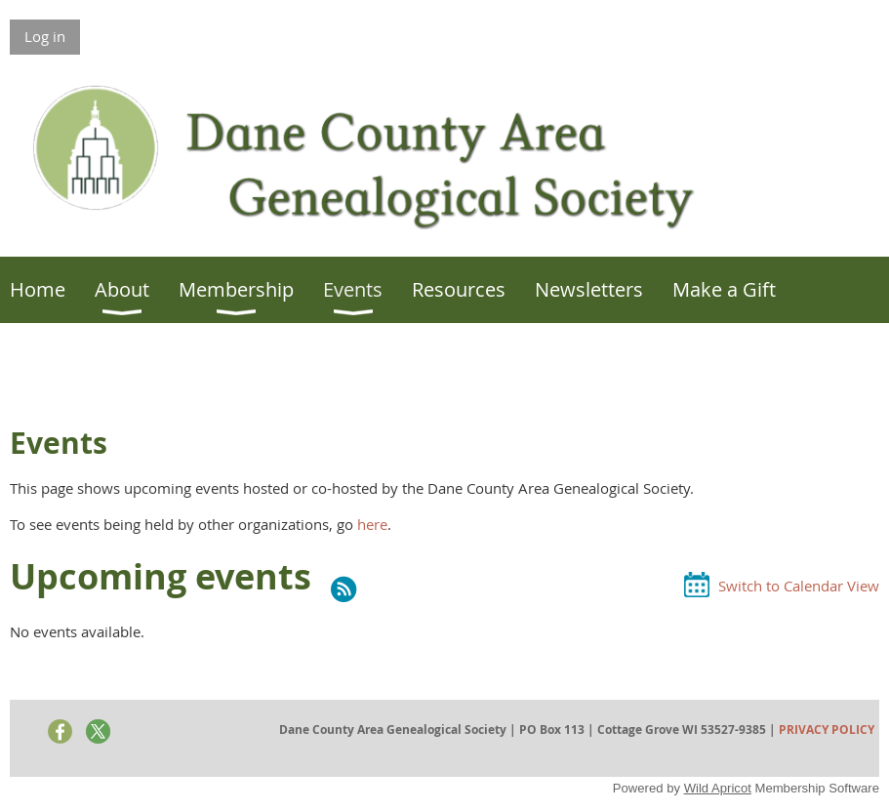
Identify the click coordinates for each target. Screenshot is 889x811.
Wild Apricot (717, 788)
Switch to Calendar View (798, 585)
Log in (44, 36)
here (372, 524)
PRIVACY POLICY (826, 729)
